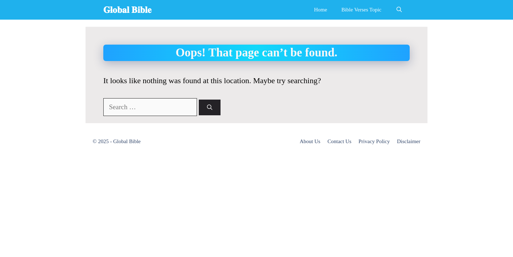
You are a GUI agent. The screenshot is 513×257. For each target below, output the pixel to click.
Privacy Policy (374, 141)
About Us (310, 141)
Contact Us (339, 141)
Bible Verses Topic (361, 9)
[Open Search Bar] (399, 10)
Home (320, 9)
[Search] (210, 108)
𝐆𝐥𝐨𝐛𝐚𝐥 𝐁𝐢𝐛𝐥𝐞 (127, 10)
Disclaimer (408, 141)
